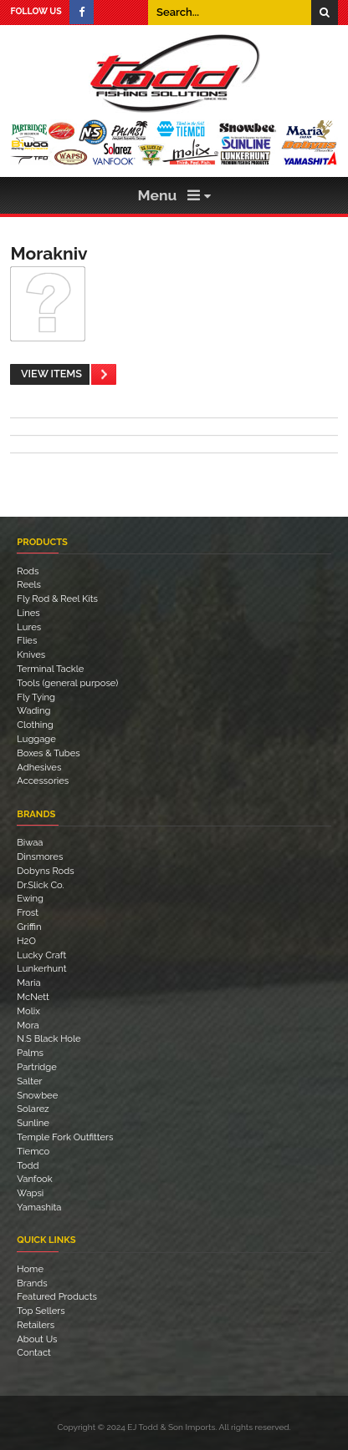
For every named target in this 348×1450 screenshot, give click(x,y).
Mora (27, 1025)
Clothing (35, 724)
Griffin (29, 926)
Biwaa (30, 842)
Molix (28, 1011)
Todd (27, 1165)
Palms (30, 1052)
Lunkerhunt (41, 968)
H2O (26, 941)
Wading (33, 710)
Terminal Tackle (50, 668)
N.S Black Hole (48, 1038)
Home (30, 1269)
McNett (33, 997)
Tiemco (33, 1151)
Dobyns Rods (45, 871)
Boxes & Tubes (48, 753)
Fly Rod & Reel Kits (57, 598)
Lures (29, 627)
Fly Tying (36, 697)
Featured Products (57, 1296)
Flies (27, 640)
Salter (29, 1081)
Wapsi (30, 1193)
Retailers (35, 1325)
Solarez (33, 1108)
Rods (27, 571)
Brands (32, 1283)
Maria (28, 982)
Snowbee (37, 1095)
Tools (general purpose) (67, 683)
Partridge (36, 1067)
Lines (28, 613)
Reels (29, 584)
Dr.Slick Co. (40, 885)
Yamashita (39, 1207)
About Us (37, 1339)
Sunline (33, 1123)
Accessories (43, 780)
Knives (31, 654)
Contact (34, 1352)
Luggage (36, 739)
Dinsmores (40, 856)
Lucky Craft (41, 955)
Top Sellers (40, 1310)
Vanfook (34, 1179)
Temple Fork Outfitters (65, 1137)
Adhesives (39, 767)
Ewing (30, 898)
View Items (51, 373)
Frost (27, 912)
